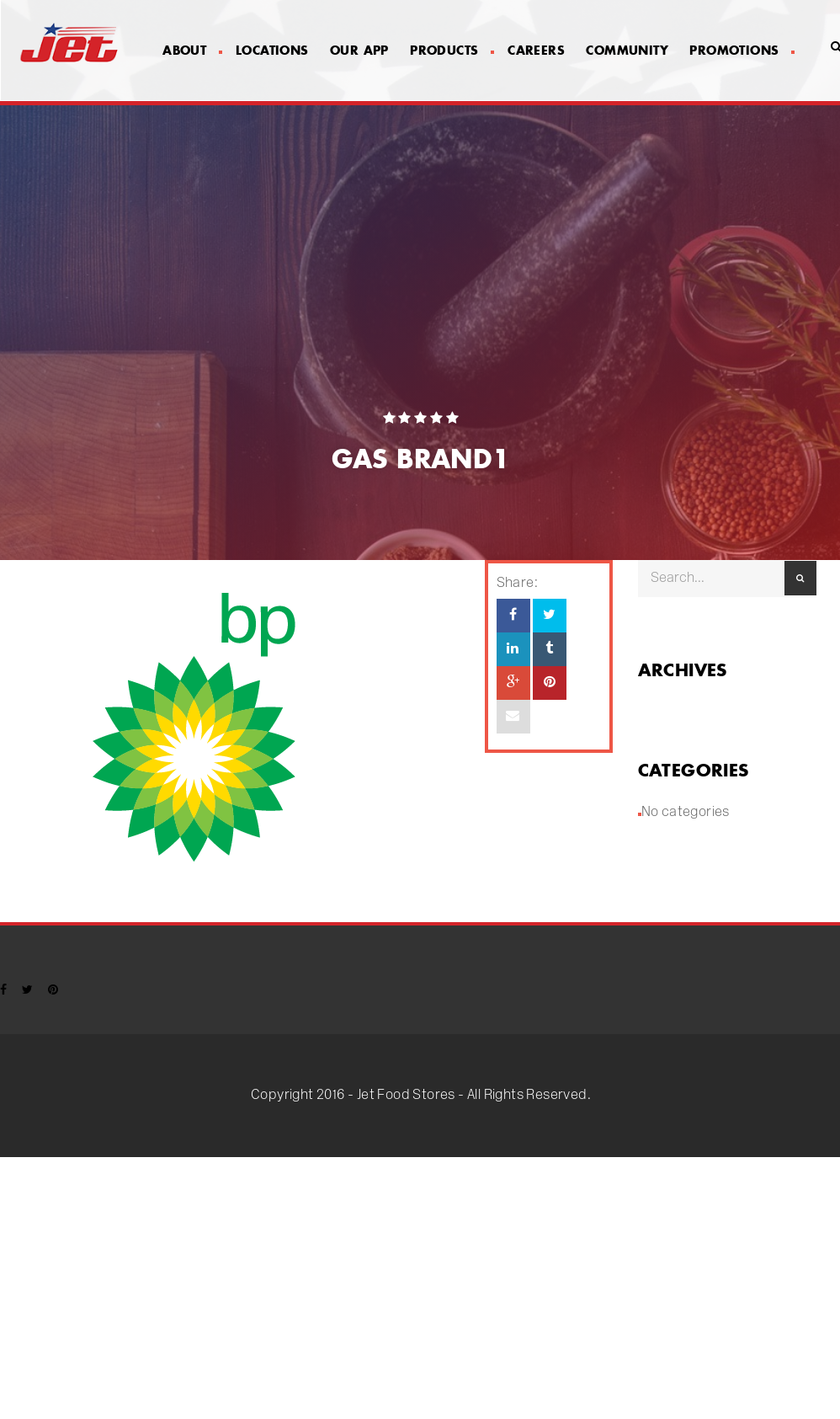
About (191, 50)
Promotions (741, 50)
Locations (272, 50)
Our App (359, 50)
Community (627, 50)
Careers (536, 50)
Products (452, 50)
